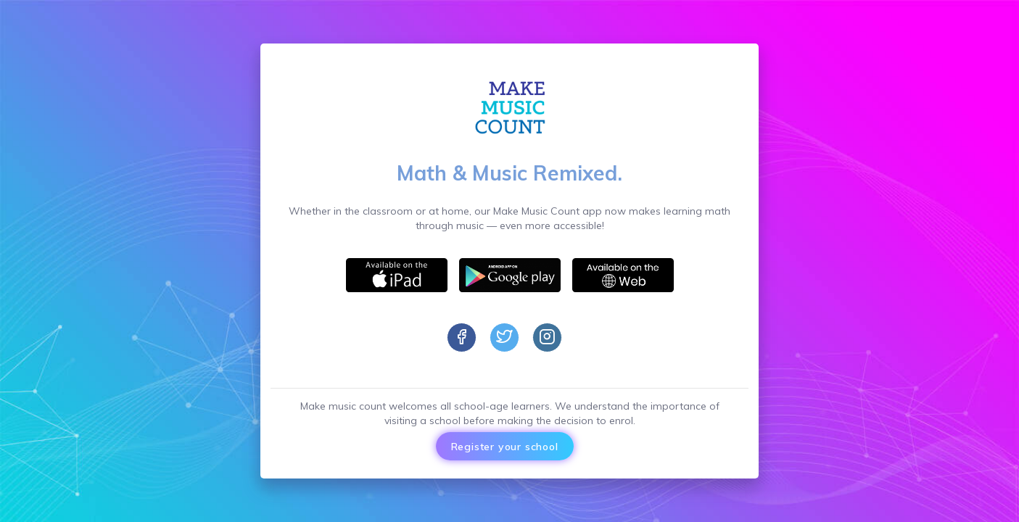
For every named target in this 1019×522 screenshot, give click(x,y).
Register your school (504, 445)
